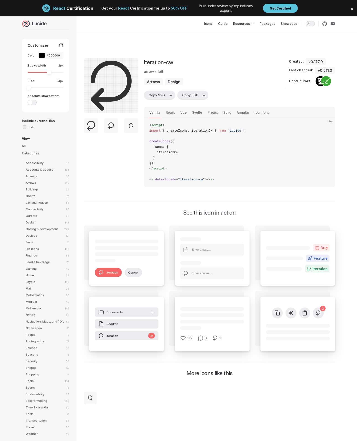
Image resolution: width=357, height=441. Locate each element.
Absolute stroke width (43, 96)
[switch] (310, 23)
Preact (213, 112)
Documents (126, 312)
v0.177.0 (316, 61)
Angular (243, 112)
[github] (325, 24)
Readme (108, 324)
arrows (153, 81)
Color (32, 55)
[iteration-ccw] (90, 398)
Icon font (262, 112)
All (24, 146)
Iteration (108, 272)
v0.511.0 (325, 70)
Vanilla (154, 112)
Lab (31, 127)
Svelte (197, 112)
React (170, 112)
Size (31, 81)
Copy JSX (190, 95)
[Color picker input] (53, 55)
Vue (183, 112)
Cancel (133, 272)
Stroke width (37, 65)
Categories (30, 153)
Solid (227, 112)
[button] (352, 9)
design (174, 81)
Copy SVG (157, 95)
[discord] (333, 24)
